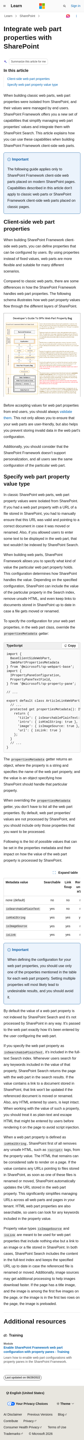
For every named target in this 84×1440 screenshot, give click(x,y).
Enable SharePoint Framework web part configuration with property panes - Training (36, 1349)
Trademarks (12, 1434)
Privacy (29, 1421)
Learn (8, 16)
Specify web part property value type (32, 84)
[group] (42, 701)
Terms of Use (57, 1427)
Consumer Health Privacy (21, 1427)
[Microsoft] (42, 6)
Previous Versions (39, 1414)
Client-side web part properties (28, 79)
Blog (61, 1414)
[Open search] (64, 6)
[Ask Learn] (68, 16)
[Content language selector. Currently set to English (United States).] (25, 1393)
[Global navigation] (4, 6)
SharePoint (27, 16)
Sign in (75, 6)
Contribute (11, 1421)
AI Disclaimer (13, 1414)
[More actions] (76, 16)
